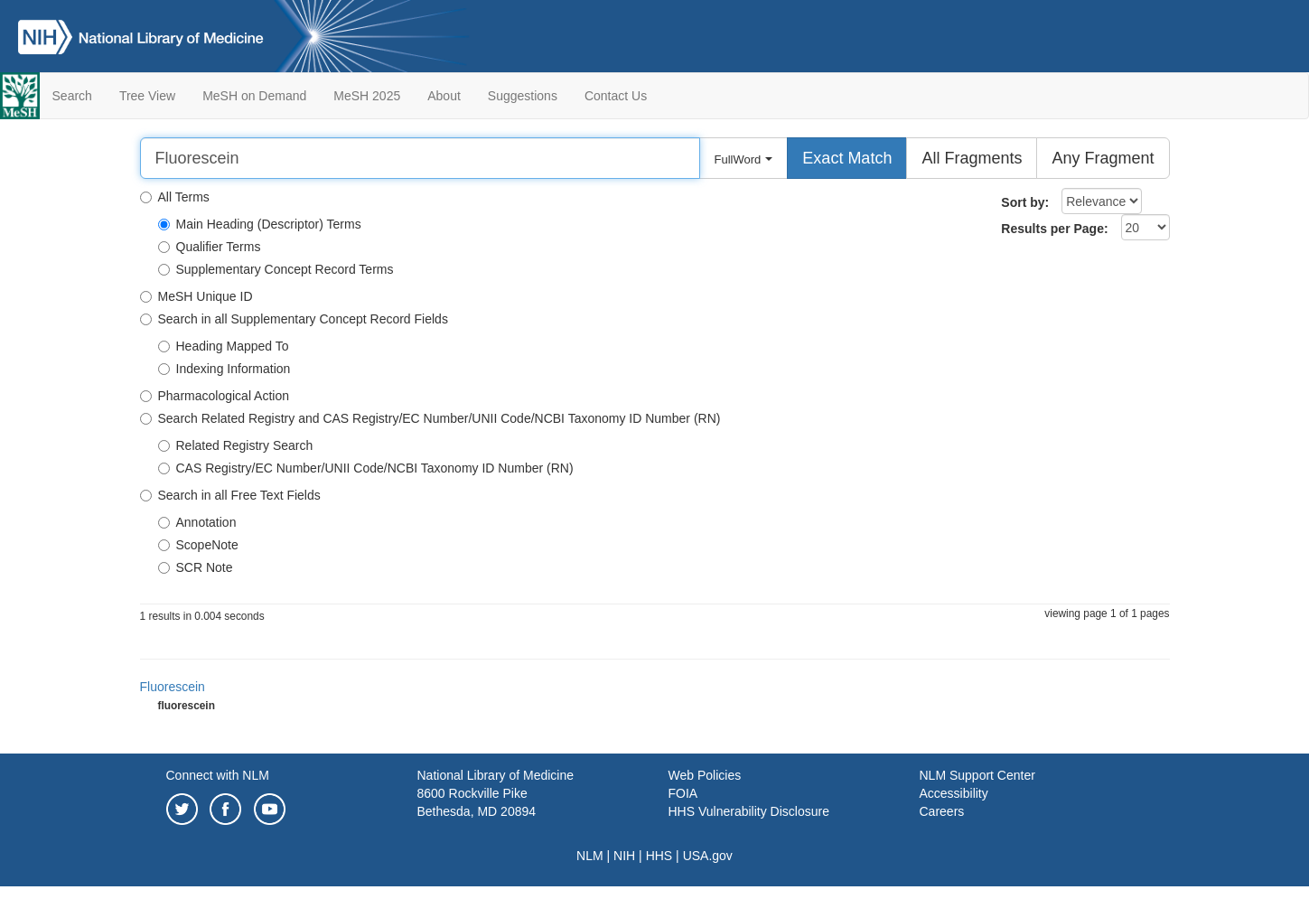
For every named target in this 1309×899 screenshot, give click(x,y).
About (444, 96)
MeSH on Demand (254, 96)
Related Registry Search (235, 445)
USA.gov (708, 855)
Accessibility (954, 793)
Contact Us (615, 96)
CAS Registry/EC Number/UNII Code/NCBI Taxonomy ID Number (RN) (366, 468)
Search (72, 96)
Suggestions (522, 96)
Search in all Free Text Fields (230, 495)
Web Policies (705, 775)
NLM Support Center (977, 775)
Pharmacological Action (215, 396)
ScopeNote (198, 545)
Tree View (147, 96)
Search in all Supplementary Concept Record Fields (294, 319)
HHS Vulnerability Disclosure (749, 811)
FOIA (683, 793)
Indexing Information (224, 368)
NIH (624, 855)
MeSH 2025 (366, 96)
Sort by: (1025, 202)
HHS (659, 855)
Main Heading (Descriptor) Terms (259, 224)
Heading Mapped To (223, 346)
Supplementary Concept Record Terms (276, 269)
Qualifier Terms (209, 246)
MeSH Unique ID (196, 296)
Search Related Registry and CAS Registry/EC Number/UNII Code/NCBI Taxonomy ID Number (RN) (430, 418)
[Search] (420, 158)
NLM (589, 855)
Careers (942, 811)
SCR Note (195, 567)
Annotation (197, 522)
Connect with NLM (217, 775)
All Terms (175, 197)
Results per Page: (1054, 228)
